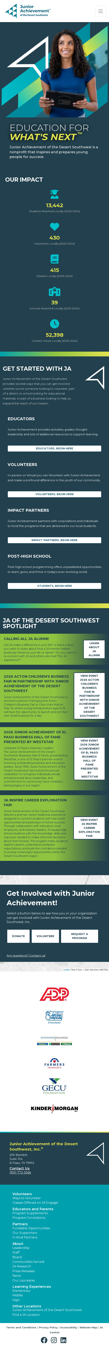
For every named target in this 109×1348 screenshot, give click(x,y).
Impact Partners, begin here (54, 540)
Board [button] (17, 1257)
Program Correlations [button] (28, 1218)
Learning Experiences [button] (31, 1286)
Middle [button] (17, 1295)
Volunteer (45, 936)
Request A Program (79, 936)
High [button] (16, 1300)
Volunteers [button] (22, 1194)
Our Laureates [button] (23, 1280)
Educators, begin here (54, 448)
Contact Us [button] (20, 1168)
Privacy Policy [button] (48, 1327)
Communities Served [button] (28, 1262)
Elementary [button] (21, 1291)
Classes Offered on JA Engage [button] (35, 1202)
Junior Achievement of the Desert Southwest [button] (47, 1310)
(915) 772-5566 (20, 1172)
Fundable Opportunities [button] (31, 1228)
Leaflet (66, 970)
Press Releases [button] (23, 1271)
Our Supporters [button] (24, 1233)
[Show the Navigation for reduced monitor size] (100, 11)
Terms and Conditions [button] (21, 1327)
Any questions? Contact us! (26, 955)
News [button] (16, 1275)
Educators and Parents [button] (32, 1209)
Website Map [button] (88, 1327)
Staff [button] (16, 1252)
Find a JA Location (26, 1315)
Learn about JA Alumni (94, 649)
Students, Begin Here (54, 586)
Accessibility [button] (68, 1327)
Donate (18, 936)
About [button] (17, 1243)
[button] (45, 1340)
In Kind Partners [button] (24, 1237)
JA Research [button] (21, 1266)
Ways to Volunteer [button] (26, 1198)
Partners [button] (20, 1224)
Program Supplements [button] (30, 1213)
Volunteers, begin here (55, 494)
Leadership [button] (20, 1248)
